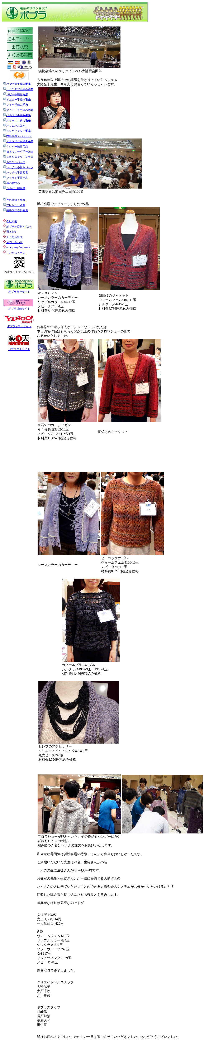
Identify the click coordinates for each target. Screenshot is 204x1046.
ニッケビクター (17, 130)
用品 (11, 183)
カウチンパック (14, 162)
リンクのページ (15, 252)
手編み (18, 84)
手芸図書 (15, 172)
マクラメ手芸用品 (15, 177)
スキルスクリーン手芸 (18, 157)
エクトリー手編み (18, 141)
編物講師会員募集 (15, 210)
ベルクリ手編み (18, 115)
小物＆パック (18, 167)
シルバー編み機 (14, 188)
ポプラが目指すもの (17, 226)
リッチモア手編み (19, 89)
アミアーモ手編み (18, 110)
